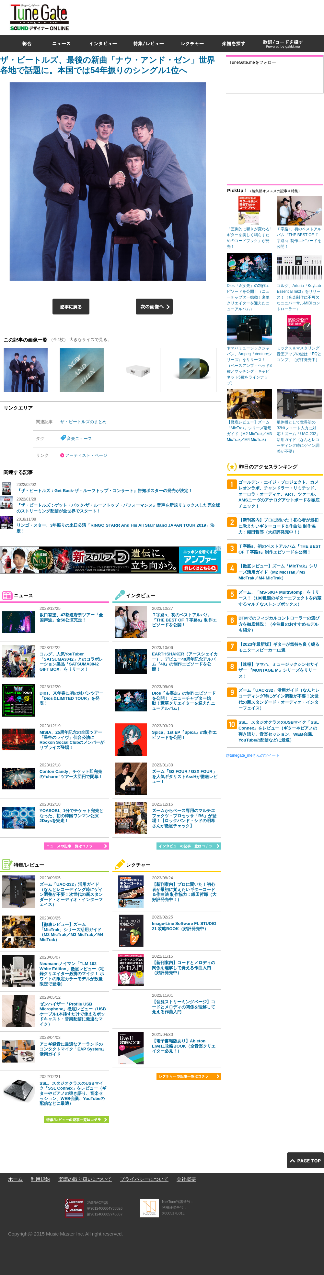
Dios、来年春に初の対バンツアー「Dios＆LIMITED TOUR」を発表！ (71, 698)
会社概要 (186, 1179)
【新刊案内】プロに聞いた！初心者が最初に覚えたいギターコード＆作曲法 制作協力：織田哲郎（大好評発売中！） (184, 892)
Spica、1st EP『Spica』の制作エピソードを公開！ (184, 735)
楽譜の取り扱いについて (85, 1179)
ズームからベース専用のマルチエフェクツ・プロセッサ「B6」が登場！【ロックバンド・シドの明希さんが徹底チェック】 (184, 818)
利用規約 (40, 1179)
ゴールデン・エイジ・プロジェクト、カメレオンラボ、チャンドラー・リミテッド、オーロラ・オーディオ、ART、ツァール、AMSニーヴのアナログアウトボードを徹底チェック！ (278, 494)
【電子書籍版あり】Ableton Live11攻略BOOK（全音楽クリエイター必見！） (183, 1046)
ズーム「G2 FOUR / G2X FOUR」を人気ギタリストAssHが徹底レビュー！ (184, 776)
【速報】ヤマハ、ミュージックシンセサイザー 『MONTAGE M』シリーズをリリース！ (278, 670)
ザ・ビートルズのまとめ (83, 421)
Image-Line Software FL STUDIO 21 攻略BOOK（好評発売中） (184, 926)
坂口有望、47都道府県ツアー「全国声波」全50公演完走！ (71, 617)
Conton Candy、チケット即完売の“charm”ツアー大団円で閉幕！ (71, 774)
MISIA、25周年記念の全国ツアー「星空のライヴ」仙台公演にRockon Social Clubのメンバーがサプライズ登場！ (72, 740)
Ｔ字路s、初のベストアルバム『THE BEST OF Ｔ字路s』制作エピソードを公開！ (184, 619)
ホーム (15, 1179)
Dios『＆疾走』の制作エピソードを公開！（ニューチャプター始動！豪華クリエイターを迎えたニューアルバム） (184, 701)
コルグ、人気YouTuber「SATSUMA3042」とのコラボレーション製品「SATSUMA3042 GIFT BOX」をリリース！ (71, 662)
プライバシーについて (144, 1179)
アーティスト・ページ (86, 455)
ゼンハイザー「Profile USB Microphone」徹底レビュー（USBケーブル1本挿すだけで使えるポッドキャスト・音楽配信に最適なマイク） (73, 1014)
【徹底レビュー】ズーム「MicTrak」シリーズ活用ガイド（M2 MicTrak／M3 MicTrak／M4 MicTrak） (71, 932)
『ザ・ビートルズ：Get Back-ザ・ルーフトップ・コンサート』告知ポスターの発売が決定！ (104, 490)
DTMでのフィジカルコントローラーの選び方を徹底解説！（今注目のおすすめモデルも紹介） (278, 624)
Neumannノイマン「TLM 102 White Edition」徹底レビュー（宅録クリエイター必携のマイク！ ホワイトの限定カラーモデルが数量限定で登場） (72, 973)
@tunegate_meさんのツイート (253, 755)
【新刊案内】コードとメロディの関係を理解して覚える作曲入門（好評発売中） (183, 967)
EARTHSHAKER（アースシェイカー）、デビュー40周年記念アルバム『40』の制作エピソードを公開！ (185, 662)
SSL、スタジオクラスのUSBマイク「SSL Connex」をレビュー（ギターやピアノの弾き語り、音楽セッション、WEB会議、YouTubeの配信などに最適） (73, 1093)
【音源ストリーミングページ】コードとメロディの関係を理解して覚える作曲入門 (183, 1006)
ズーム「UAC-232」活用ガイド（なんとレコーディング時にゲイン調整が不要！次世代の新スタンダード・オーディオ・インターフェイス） (71, 894)
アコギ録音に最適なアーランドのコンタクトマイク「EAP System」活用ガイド (73, 1049)
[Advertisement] (243, 46)
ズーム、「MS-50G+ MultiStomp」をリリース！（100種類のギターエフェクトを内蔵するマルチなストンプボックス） (279, 598)
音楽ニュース (79, 438)
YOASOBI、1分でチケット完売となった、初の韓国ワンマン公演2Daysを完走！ (71, 815)
